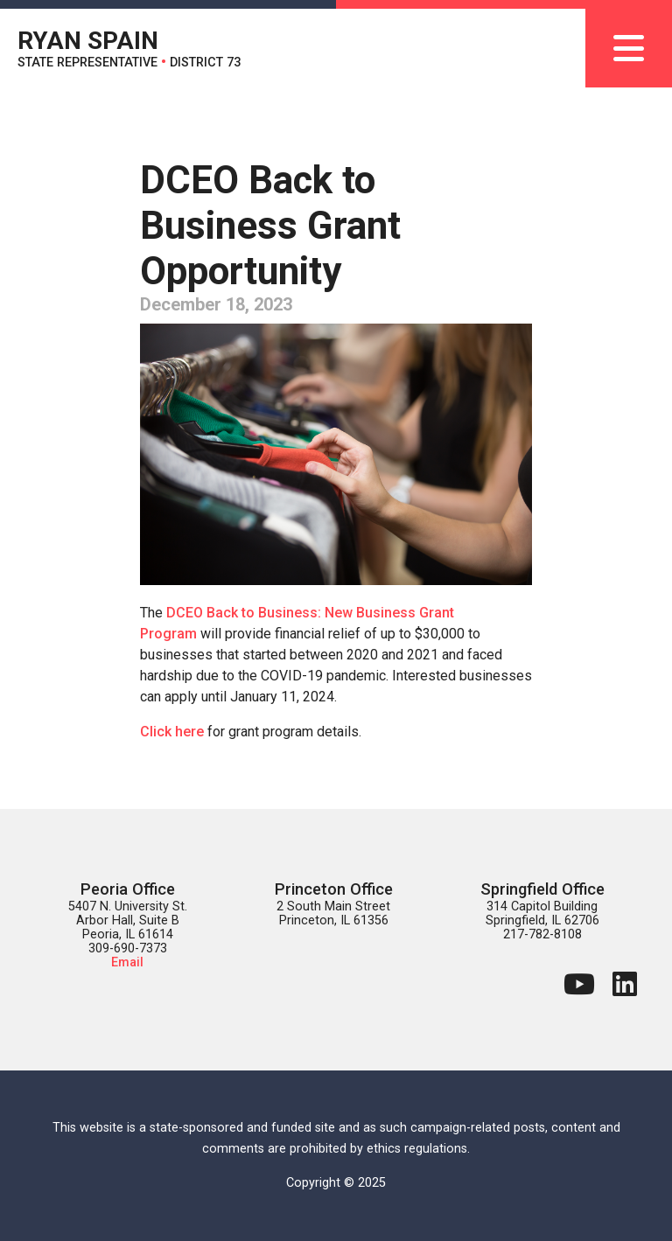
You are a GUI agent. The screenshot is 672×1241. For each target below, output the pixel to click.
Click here (172, 731)
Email (127, 962)
